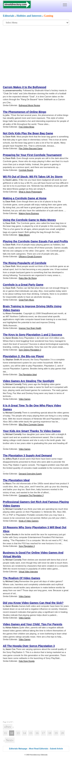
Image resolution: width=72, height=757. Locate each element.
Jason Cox (10, 649)
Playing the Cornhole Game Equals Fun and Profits (35, 241)
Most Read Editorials (38, 749)
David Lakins (11, 180)
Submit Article (56, 749)
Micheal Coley (11, 581)
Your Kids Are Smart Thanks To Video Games (32, 431)
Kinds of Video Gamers (29, 521)
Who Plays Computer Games (31, 425)
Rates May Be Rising (28, 278)
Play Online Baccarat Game (30, 148)
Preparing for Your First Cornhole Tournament (32, 154)
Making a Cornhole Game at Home (24, 198)
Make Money (24, 235)
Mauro (8, 483)
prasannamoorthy (13, 90)
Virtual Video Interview (28, 572)
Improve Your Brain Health (30, 328)
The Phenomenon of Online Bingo (24, 111)
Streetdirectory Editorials (39, 755)
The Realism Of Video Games (21, 578)
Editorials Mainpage (18, 749)
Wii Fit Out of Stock (15, 176)
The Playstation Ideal (28, 375)
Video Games (24, 399)
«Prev (7, 726)
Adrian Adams (11, 627)
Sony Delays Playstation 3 (30, 350)
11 (5, 733)
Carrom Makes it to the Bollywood (24, 87)
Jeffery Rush (11, 459)
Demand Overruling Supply (30, 474)
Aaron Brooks (11, 338)
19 (56, 733)
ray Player (37, 356)
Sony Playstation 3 (27, 546)
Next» (9, 740)
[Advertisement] (34, 55)
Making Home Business (29, 213)
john (7, 115)
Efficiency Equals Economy (30, 257)
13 (18, 733)
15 (30, 733)
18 (49, 733)
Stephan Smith (12, 359)
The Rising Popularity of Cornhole (24, 263)
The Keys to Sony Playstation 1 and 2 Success (32, 334)
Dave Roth (10, 136)
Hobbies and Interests (29, 15)
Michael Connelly (13, 384)
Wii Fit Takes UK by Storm (46, 176)
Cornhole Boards (26, 170)
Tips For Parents (51, 624)
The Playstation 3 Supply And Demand (27, 455)
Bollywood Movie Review (29, 105)
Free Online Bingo (26, 127)
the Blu (25, 356)
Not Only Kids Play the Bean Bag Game (28, 133)
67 (12, 722)
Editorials (8, 15)
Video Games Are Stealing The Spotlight (28, 381)
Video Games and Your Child (21, 624)
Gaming (48, 15)
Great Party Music (26, 300)
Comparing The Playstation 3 (31, 495)
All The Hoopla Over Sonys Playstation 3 (29, 645)
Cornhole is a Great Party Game (23, 284)
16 (37, 733)
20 (62, 733)
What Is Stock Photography (30, 192)
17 (43, 733)
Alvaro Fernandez (13, 313)
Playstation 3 (11, 356)
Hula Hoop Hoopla (27, 661)
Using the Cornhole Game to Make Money (29, 219)
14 (24, 733)
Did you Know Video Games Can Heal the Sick (32, 602)
